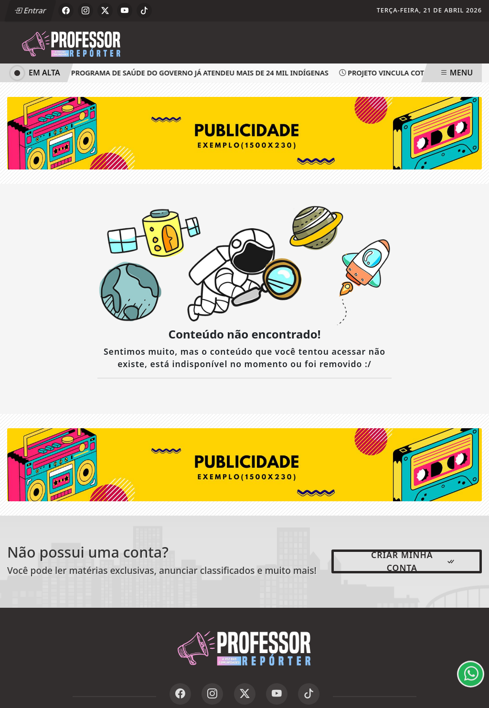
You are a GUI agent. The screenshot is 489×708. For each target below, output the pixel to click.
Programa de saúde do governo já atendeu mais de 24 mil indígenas (197, 72)
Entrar (30, 10)
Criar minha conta (413, 561)
